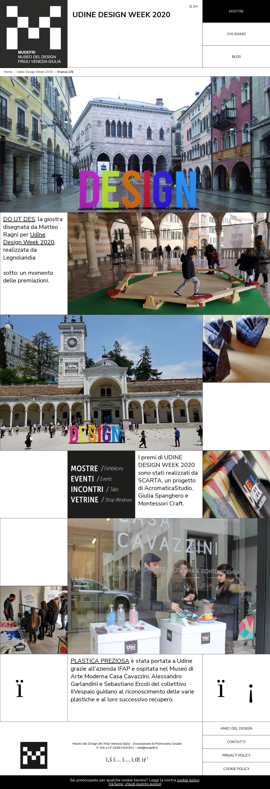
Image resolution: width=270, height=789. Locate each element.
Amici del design (236, 728)
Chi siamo (236, 34)
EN (195, 6)
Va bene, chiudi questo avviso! (135, 784)
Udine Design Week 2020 (35, 71)
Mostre (236, 11)
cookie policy (188, 780)
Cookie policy (236, 769)
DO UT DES (19, 219)
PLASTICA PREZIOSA (100, 661)
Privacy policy (236, 755)
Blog (236, 56)
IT (191, 6)
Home (8, 71)
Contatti (236, 742)
